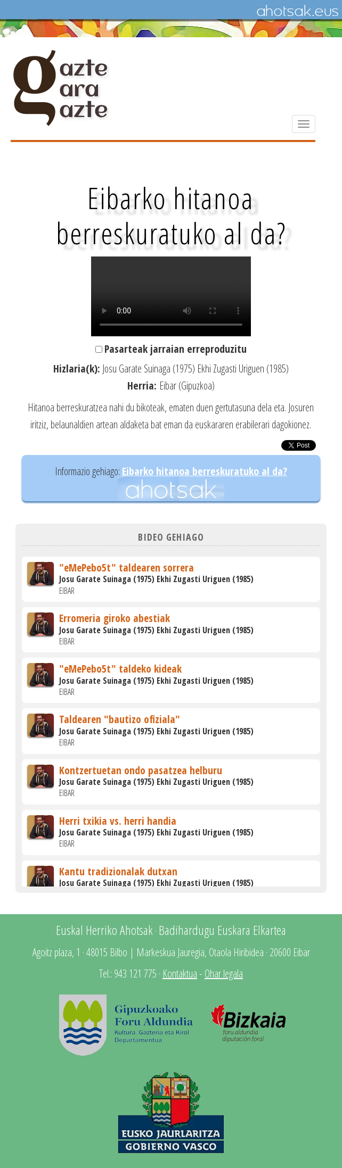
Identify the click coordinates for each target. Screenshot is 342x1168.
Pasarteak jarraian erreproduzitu (175, 349)
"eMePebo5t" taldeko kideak (120, 668)
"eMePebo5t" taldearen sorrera (126, 567)
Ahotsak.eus (297, 11)
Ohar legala (224, 973)
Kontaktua (179, 973)
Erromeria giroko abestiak (114, 618)
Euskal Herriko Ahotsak (104, 930)
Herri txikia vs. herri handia (117, 821)
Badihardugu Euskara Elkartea (222, 930)
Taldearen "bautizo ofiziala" (119, 719)
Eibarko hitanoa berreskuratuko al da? (204, 471)
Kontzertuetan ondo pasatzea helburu (140, 770)
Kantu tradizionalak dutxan (118, 871)
